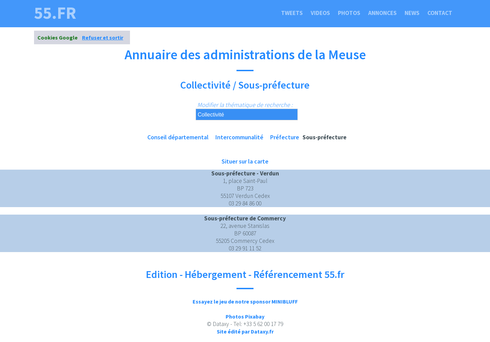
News (412, 13)
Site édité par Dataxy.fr (245, 331)
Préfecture (284, 137)
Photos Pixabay (245, 316)
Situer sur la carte (245, 161)
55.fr (55, 12)
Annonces (382, 13)
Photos (349, 13)
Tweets (292, 13)
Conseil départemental (178, 137)
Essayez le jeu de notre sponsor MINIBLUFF (245, 301)
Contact (439, 13)
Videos (320, 13)
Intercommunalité (239, 137)
